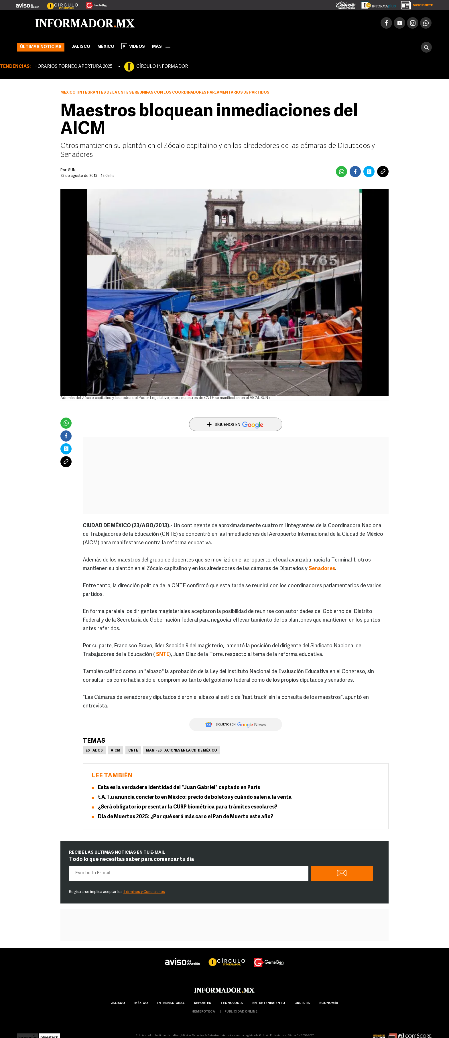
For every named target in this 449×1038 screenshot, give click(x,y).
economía (328, 1003)
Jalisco (81, 47)
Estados (94, 750)
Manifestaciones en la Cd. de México (181, 750)
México (105, 47)
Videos (133, 46)
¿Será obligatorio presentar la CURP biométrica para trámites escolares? (187, 807)
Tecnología (231, 1003)
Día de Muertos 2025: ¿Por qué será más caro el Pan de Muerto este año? (185, 817)
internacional (170, 1003)
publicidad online (240, 1011)
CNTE (133, 750)
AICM (115, 750)
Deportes (202, 1003)
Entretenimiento (268, 1003)
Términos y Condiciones (144, 892)
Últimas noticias (41, 47)
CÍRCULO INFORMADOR (162, 66)
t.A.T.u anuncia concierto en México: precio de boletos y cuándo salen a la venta (195, 797)
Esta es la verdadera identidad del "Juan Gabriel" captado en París (179, 787)
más (161, 47)
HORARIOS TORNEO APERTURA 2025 (73, 66)
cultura (302, 1003)
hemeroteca (203, 1011)
